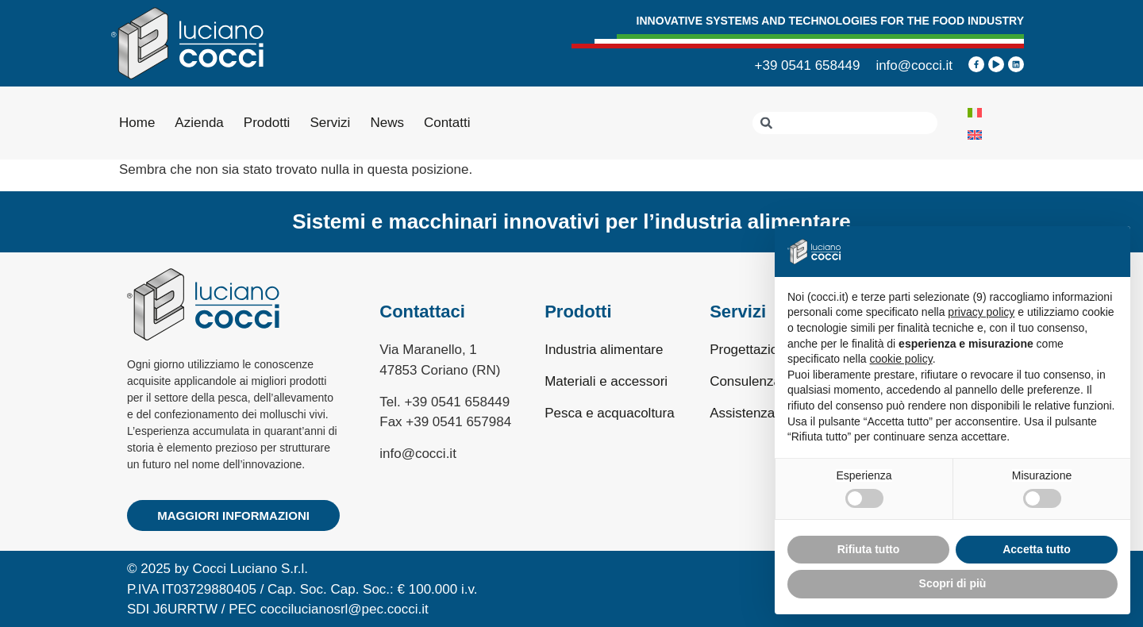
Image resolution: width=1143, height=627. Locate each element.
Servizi (330, 122)
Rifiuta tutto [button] (868, 549)
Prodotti (267, 122)
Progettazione (751, 349)
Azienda (199, 122)
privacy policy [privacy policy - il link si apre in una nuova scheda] (981, 312)
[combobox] (844, 123)
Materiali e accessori (606, 381)
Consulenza (745, 381)
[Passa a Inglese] (975, 134)
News (387, 122)
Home (137, 122)
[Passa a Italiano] (975, 112)
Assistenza (742, 413)
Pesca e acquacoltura (610, 413)
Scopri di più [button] (953, 583)
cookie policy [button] (901, 358)
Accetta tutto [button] (1037, 549)
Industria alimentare (604, 349)
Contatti (447, 122)
